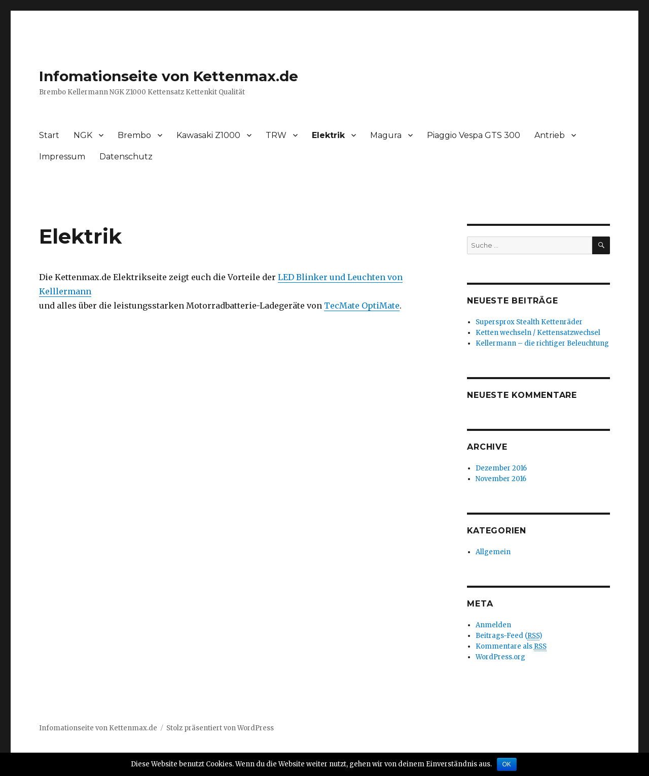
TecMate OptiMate (362, 305)
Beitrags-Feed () (509, 635)
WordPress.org (500, 657)
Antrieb (549, 135)
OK (506, 764)
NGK (83, 135)
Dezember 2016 (501, 468)
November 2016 (501, 479)
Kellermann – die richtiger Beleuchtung (542, 343)
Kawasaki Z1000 (208, 135)
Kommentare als (511, 646)
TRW (276, 135)
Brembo (134, 135)
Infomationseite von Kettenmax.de (168, 76)
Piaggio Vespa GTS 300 (473, 135)
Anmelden (493, 625)
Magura (386, 135)
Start (49, 135)
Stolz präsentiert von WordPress (220, 728)
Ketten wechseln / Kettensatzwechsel (538, 332)
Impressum (62, 156)
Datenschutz (126, 156)
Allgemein (493, 552)
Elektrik (328, 135)
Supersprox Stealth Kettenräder (529, 322)
